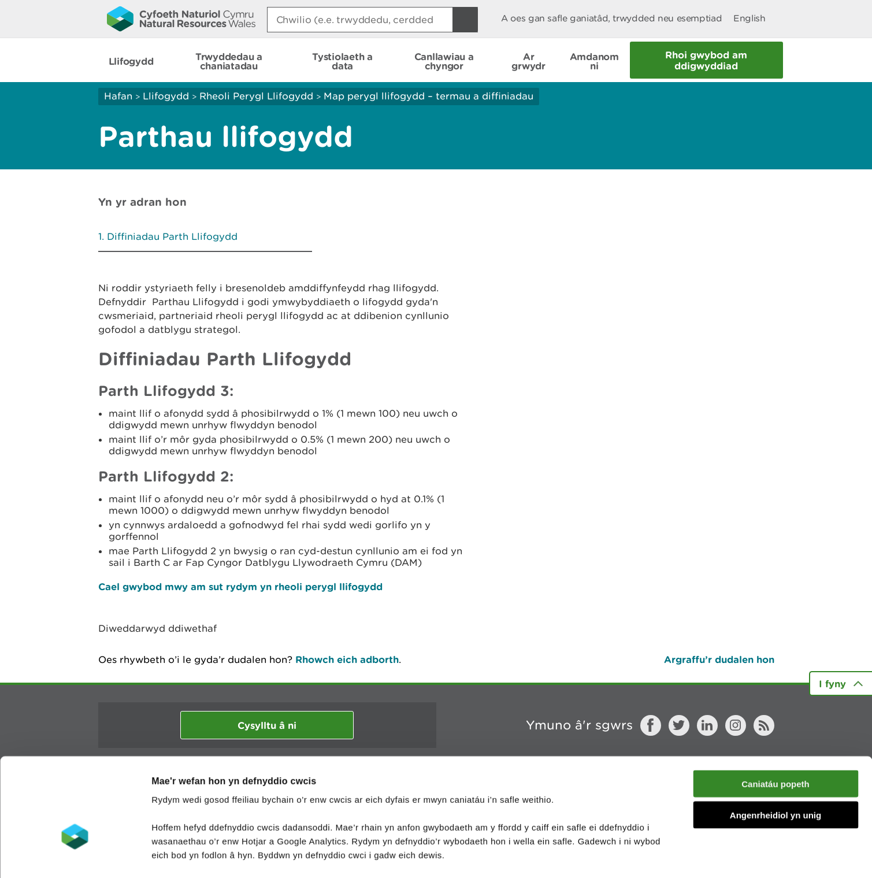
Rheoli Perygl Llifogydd (256, 96)
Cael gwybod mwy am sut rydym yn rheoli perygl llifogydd (240, 586)
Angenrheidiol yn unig (775, 741)
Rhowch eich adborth (347, 659)
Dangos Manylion (642, 855)
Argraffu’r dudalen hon (719, 659)
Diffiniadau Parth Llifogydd (172, 236)
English (749, 18)
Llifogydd (166, 96)
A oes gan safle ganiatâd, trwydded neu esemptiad (611, 18)
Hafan (118, 96)
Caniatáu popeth (775, 709)
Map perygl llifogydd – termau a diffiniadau (428, 96)
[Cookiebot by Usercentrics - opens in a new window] (74, 855)
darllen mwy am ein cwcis (232, 808)
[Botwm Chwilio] (465, 19)
